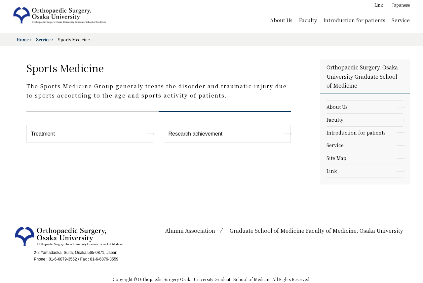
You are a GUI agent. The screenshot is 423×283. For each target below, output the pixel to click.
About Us (281, 19)
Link (378, 5)
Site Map (336, 158)
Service (401, 19)
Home (22, 39)
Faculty (308, 19)
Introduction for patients (354, 19)
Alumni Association (190, 230)
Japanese (401, 5)
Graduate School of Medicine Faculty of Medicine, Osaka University (316, 230)
